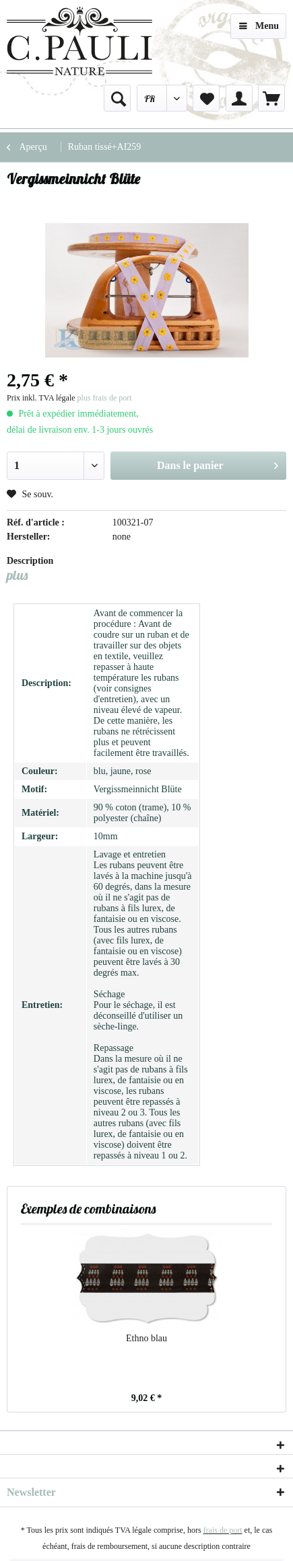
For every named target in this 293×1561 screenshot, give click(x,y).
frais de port (222, 1530)
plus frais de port (104, 398)
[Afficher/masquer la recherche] (117, 98)
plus (17, 574)
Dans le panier (217, 463)
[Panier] (271, 98)
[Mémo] (206, 98)
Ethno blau (146, 1338)
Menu (259, 23)
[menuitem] (117, 98)
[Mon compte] (239, 98)
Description (30, 561)
